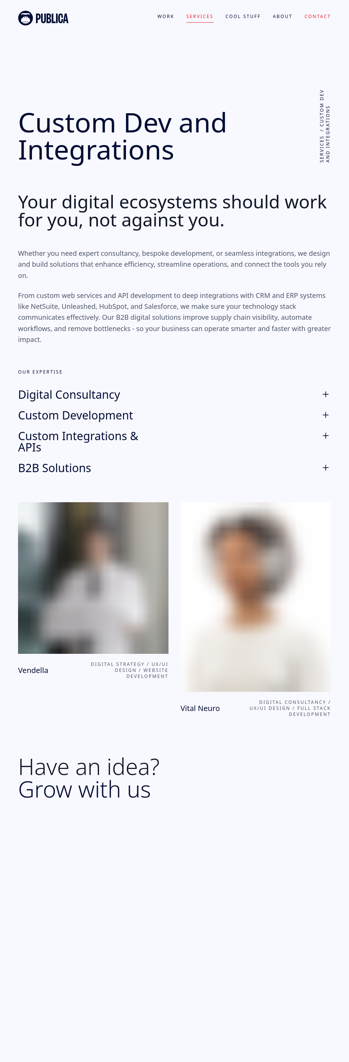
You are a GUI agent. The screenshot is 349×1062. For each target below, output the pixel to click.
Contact (318, 17)
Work (166, 17)
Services (200, 17)
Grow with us (84, 789)
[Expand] (325, 392)
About (283, 17)
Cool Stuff (243, 17)
